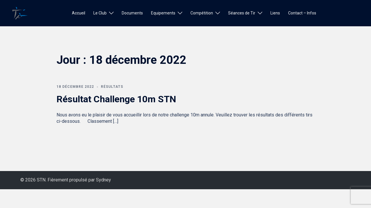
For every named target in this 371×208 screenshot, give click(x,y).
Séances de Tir (241, 13)
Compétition (201, 13)
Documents (132, 13)
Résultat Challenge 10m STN (116, 99)
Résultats (112, 87)
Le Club (100, 13)
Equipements (163, 13)
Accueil (78, 13)
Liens (275, 13)
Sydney (103, 180)
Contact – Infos (302, 13)
